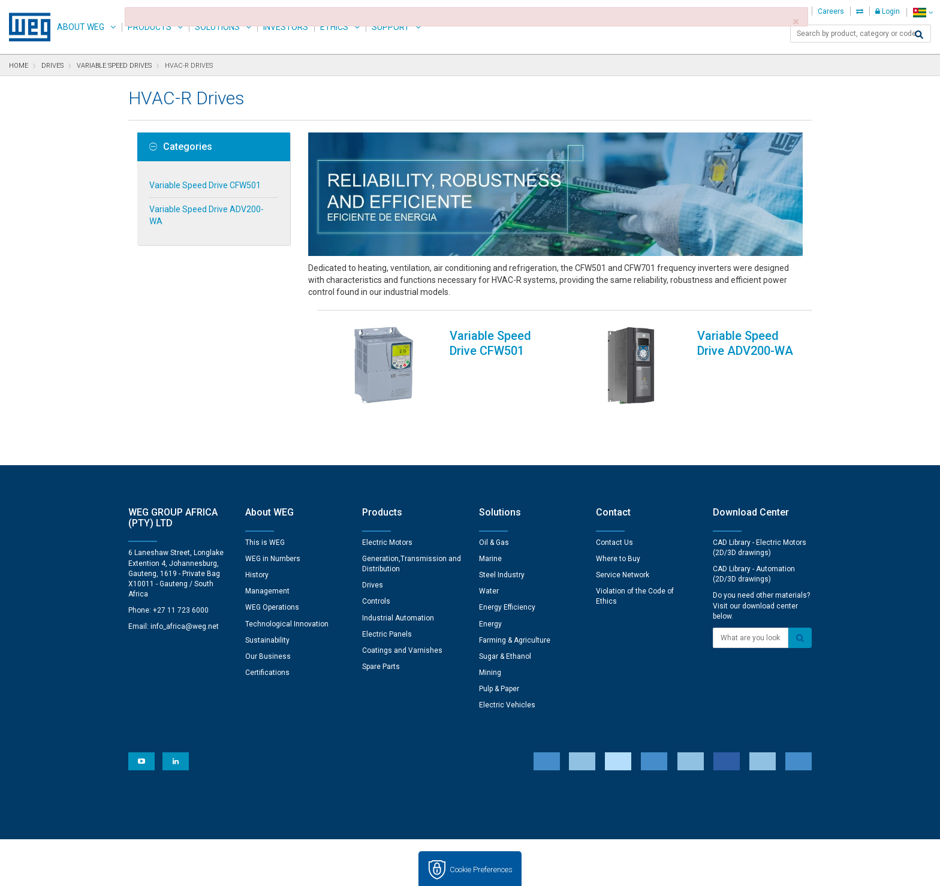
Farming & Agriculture (514, 603)
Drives (372, 548)
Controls (376, 564)
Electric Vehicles (507, 668)
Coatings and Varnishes (402, 613)
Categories (180, 146)
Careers (831, 11)
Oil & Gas (494, 505)
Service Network (622, 538)
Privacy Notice (308, 868)
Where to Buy (618, 521)
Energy (490, 587)
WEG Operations (272, 570)
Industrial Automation (398, 581)
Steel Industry (502, 538)
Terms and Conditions (461, 868)
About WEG (80, 27)
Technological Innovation (287, 587)
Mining (490, 635)
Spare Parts (381, 629)
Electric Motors (387, 505)
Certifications (267, 635)
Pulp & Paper (499, 651)
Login (887, 11)
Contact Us (614, 505)
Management (267, 554)
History (257, 538)
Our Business (268, 619)
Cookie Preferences (481, 832)
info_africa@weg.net (184, 589)
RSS (519, 868)
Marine (490, 521)
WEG (25, 27)
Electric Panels (387, 597)
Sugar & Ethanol (505, 619)
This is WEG (265, 505)
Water (489, 554)
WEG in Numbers (272, 521)
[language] (923, 12)
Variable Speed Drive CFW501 (205, 185)
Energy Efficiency (507, 570)
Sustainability (267, 603)
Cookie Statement (377, 868)
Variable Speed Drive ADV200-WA (206, 215)
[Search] (919, 35)
